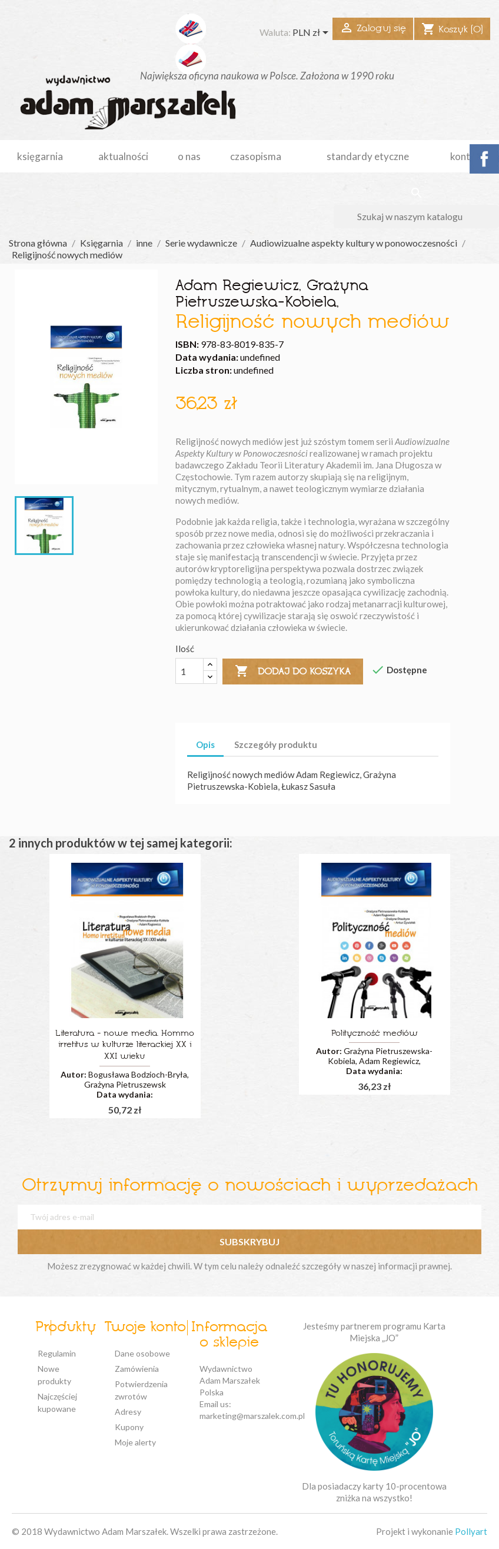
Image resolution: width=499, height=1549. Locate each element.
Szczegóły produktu (275, 744)
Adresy (128, 1412)
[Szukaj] (416, 216)
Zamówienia (137, 1369)
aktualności (123, 156)
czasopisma (255, 156)
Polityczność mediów (374, 1033)
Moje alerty (135, 1442)
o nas (189, 156)
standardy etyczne (368, 156)
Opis (205, 744)
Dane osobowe (142, 1353)
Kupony (129, 1427)
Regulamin (57, 1353)
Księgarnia (40, 156)
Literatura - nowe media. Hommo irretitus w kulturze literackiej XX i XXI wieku (124, 1045)
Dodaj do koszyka (293, 671)
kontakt (467, 156)
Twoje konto (145, 1328)
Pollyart (471, 1531)
